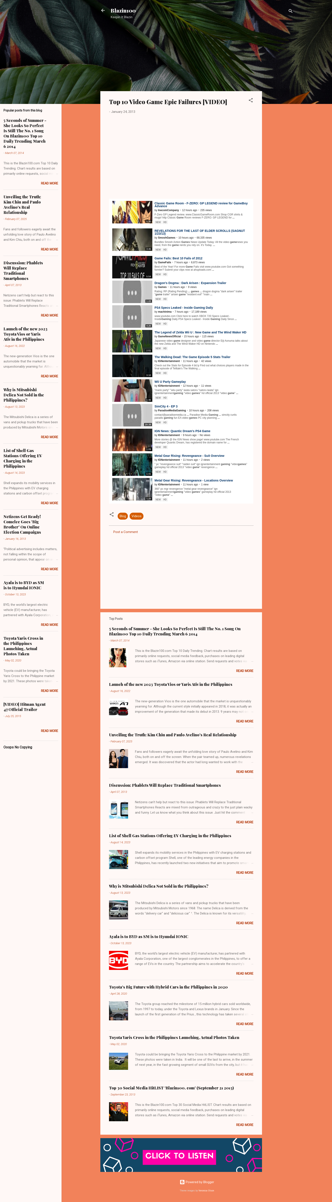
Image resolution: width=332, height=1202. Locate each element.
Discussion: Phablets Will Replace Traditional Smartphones (165, 785)
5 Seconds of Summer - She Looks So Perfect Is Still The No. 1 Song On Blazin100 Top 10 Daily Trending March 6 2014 (175, 631)
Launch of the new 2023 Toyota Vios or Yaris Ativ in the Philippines (170, 684)
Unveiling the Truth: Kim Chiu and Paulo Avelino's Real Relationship (172, 734)
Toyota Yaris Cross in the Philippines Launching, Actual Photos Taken (174, 1037)
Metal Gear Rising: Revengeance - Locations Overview (194, 480)
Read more (244, 671)
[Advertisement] (279, 92)
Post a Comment (125, 532)
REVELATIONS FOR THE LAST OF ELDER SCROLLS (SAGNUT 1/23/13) (200, 232)
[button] (250, 101)
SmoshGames (166, 237)
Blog (123, 516)
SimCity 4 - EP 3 (166, 406)
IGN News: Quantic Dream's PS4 (182, 431)
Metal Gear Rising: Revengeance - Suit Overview (189, 455)
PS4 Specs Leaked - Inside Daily (184, 307)
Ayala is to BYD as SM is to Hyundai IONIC (148, 936)
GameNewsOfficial (169, 336)
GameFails (164, 262)
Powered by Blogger (197, 1182)
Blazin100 (123, 10)
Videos (137, 516)
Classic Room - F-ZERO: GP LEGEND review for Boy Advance (201, 205)
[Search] (290, 11)
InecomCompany (168, 210)
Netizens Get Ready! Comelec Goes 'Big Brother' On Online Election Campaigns (22, 524)
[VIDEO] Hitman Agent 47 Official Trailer (24, 707)
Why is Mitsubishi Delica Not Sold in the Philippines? (158, 886)
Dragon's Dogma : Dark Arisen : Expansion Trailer (190, 283)
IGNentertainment (169, 361)
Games (162, 287)
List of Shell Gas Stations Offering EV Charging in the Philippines (170, 835)
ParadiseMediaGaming (172, 410)
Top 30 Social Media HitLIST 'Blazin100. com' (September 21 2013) (171, 1088)
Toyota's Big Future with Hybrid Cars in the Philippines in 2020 (168, 987)
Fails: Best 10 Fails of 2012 (178, 258)
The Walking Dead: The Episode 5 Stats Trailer (192, 357)
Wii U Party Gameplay (170, 381)
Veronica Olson (206, 1190)
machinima (165, 311)
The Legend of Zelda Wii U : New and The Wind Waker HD (200, 332)
